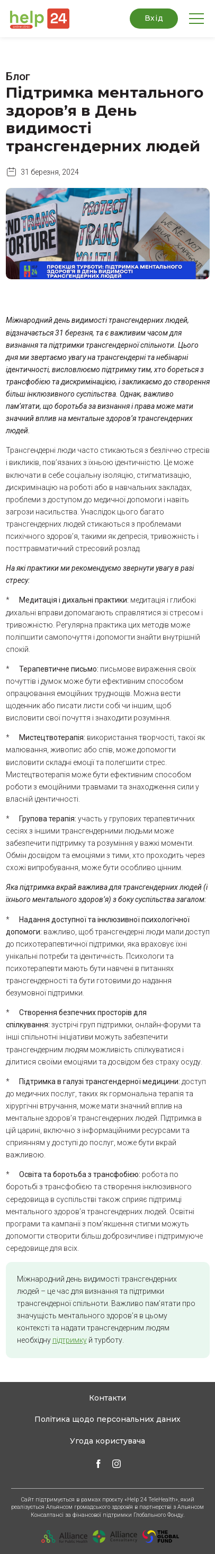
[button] (38, 19)
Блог (18, 76)
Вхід (154, 18)
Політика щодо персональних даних (107, 1419)
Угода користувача (107, 1441)
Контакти (107, 1398)
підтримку (69, 1340)
